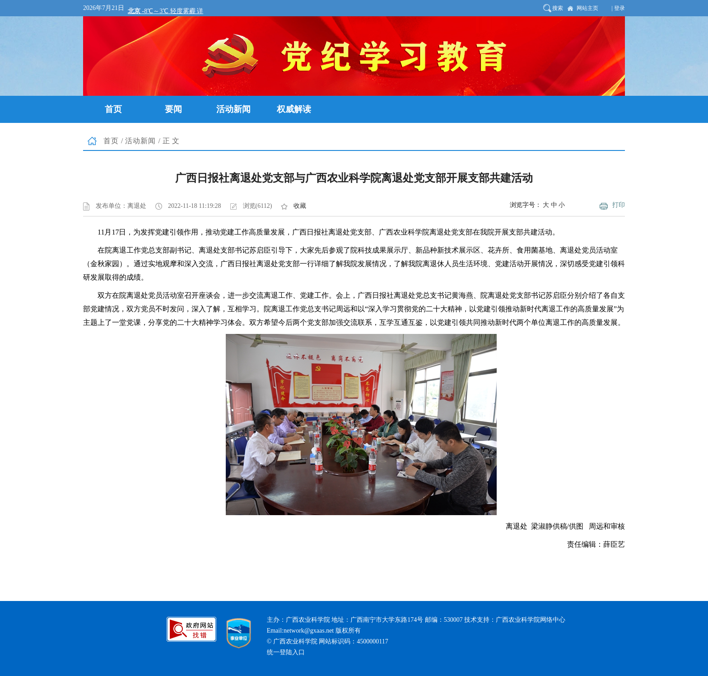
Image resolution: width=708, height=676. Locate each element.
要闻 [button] (173, 109)
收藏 (299, 205)
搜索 (557, 8)
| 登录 (618, 8)
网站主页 (587, 8)
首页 (111, 141)
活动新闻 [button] (233, 109)
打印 (618, 205)
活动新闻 (140, 141)
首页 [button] (113, 109)
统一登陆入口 (286, 652)
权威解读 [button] (294, 109)
